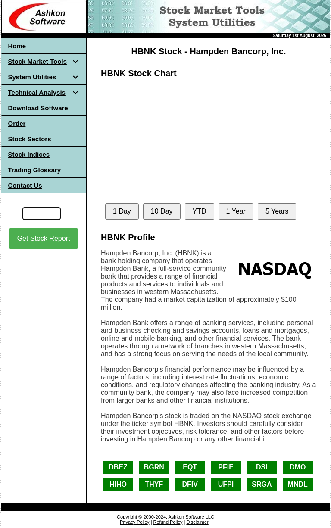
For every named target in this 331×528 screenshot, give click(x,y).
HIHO (118, 484)
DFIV (189, 484)
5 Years (276, 211)
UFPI (226, 484)
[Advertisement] (43, 326)
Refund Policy (168, 522)
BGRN (154, 467)
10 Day (162, 211)
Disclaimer (197, 522)
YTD (199, 211)
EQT (190, 467)
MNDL (298, 484)
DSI (262, 467)
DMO (298, 467)
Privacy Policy (134, 522)
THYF (154, 484)
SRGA (262, 484)
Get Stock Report (43, 238)
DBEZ (118, 467)
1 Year (236, 211)
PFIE (226, 467)
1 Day (122, 211)
